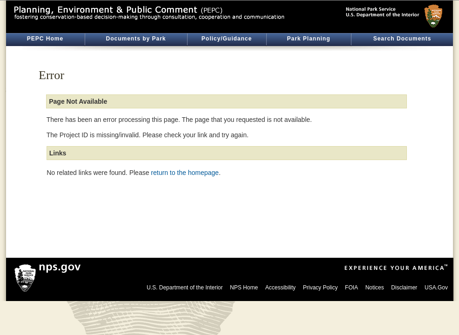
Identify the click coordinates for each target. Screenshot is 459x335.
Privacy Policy (320, 287)
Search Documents (402, 38)
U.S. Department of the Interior (185, 287)
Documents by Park (136, 38)
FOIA (351, 287)
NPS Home (244, 287)
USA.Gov (436, 287)
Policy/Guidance (227, 38)
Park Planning (308, 38)
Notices (374, 287)
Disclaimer (404, 287)
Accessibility (280, 287)
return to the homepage (185, 172)
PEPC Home (45, 38)
